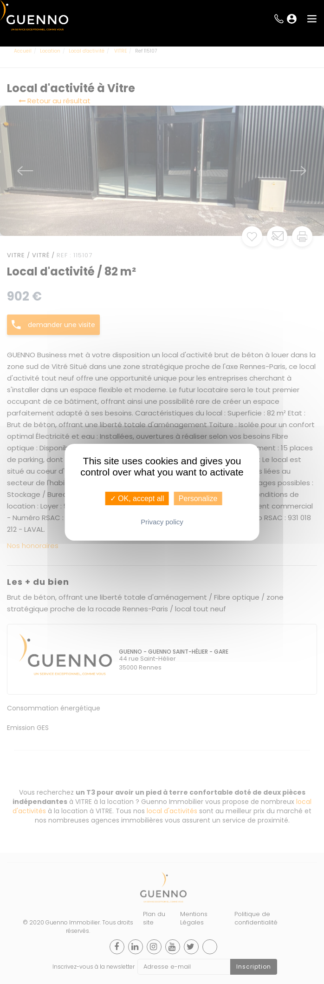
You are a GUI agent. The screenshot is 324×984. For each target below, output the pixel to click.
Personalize (198, 498)
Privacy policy (162, 522)
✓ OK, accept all (137, 498)
